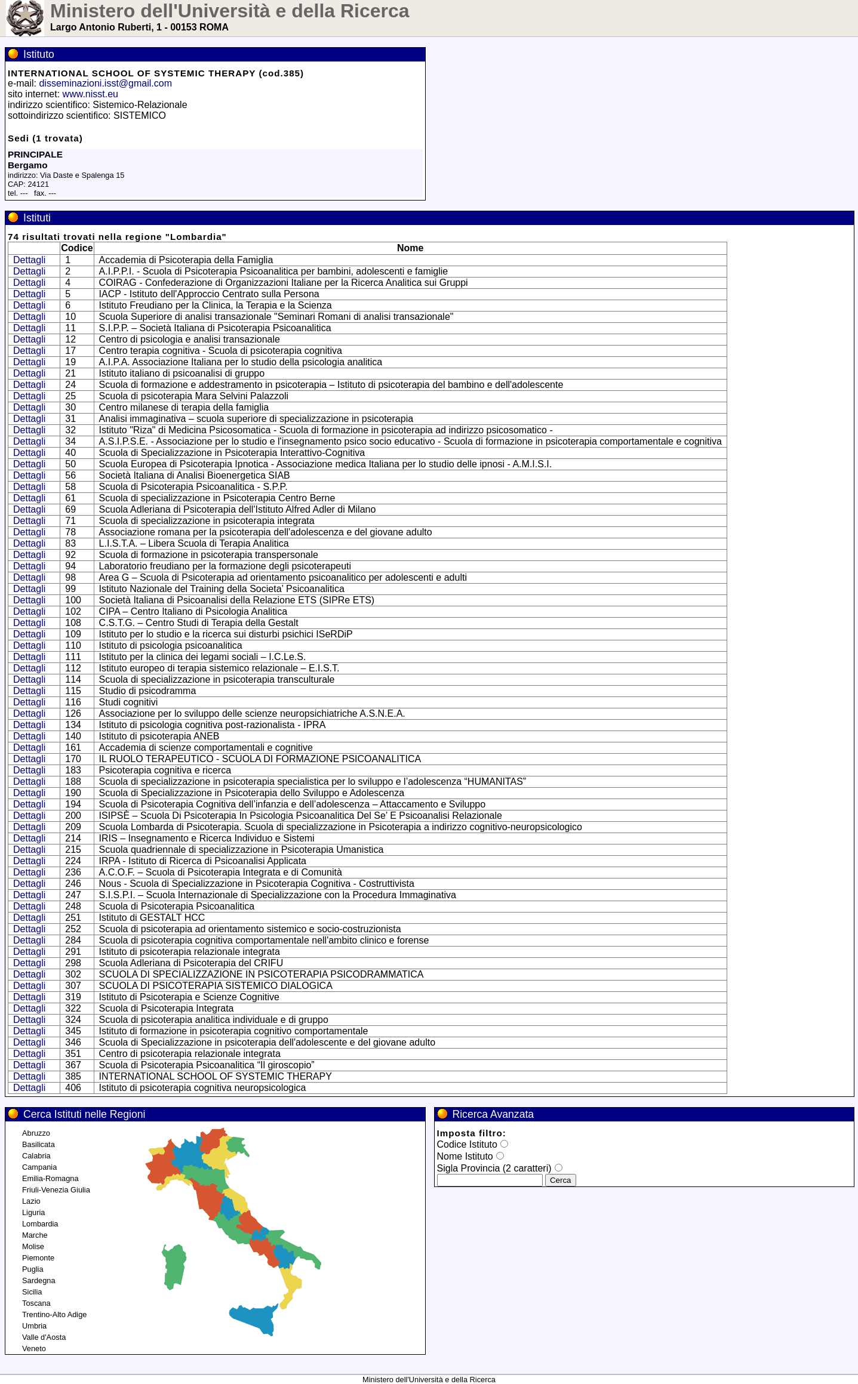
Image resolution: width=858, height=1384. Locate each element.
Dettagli (29, 260)
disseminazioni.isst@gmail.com (105, 83)
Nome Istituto (465, 1156)
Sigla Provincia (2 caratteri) (494, 1168)
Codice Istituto (467, 1144)
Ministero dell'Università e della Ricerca (230, 10)
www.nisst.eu (90, 94)
